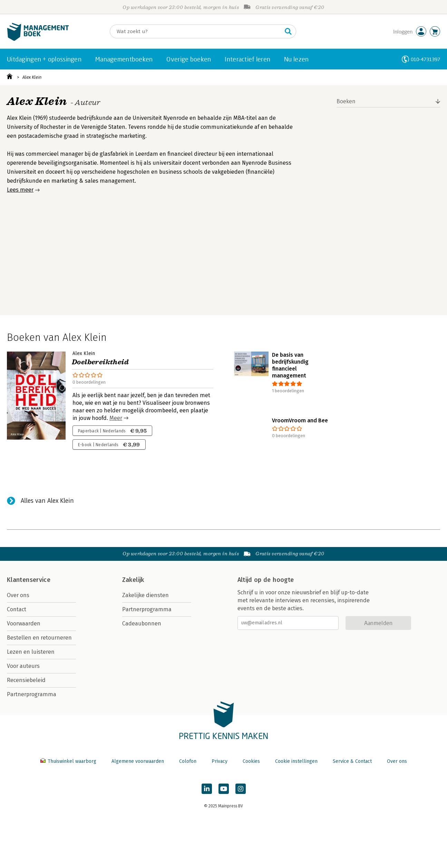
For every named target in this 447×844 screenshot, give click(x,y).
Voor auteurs (23, 666)
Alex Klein (32, 77)
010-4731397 (425, 59)
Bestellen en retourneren (39, 637)
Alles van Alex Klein (47, 501)
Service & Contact (352, 761)
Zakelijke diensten (145, 595)
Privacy (219, 761)
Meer (115, 418)
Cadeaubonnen (141, 623)
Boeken (346, 101)
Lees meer (20, 189)
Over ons (18, 595)
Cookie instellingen (296, 761)
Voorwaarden (23, 623)
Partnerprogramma (31, 694)
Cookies (251, 761)
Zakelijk (133, 580)
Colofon (187, 761)
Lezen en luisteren (31, 652)
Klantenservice (28, 580)
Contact (16, 609)
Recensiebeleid (26, 680)
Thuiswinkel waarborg (69, 761)
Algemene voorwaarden (137, 761)
